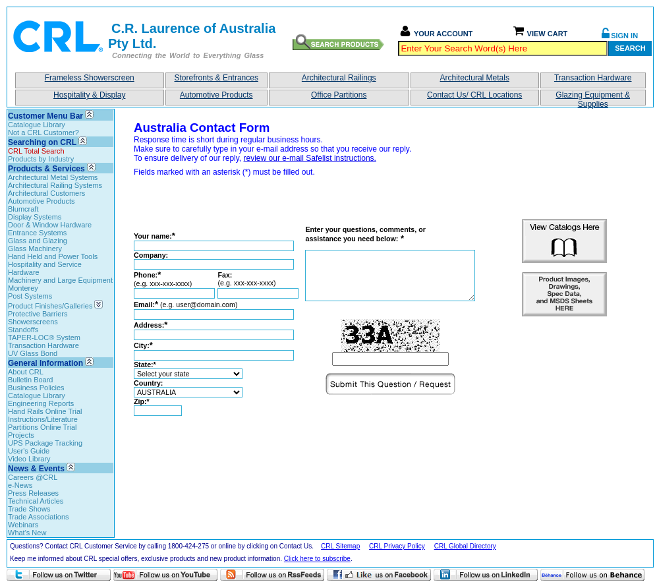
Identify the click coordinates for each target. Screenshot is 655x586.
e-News (20, 485)
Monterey (23, 288)
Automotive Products (216, 95)
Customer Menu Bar (45, 116)
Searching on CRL (42, 142)
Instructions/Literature (43, 419)
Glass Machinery (35, 248)
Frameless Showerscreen (89, 77)
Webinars (23, 525)
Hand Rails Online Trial (45, 411)
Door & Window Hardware (50, 225)
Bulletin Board (30, 380)
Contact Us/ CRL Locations (474, 95)
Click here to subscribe (317, 558)
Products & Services (46, 168)
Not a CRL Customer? (43, 132)
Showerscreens (33, 322)
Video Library (29, 459)
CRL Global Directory (465, 546)
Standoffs (23, 330)
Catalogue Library (36, 125)
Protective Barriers (37, 314)
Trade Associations (38, 517)
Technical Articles (35, 501)
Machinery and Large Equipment (60, 280)
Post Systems (30, 296)
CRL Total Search (36, 151)
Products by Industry (41, 159)
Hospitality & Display (89, 95)
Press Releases (33, 493)
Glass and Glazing (37, 241)
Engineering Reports (41, 403)
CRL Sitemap (340, 546)
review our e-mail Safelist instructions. (310, 158)
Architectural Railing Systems (55, 185)
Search (630, 48)
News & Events (36, 468)
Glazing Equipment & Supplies (592, 97)
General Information (45, 363)
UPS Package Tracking (45, 443)
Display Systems (34, 217)
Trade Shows (29, 509)
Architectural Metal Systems (53, 177)
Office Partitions (338, 95)
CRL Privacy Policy (397, 546)
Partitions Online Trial (42, 427)
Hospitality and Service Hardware (45, 268)
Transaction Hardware (593, 77)
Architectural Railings (339, 77)
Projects (21, 435)
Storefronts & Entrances (216, 77)
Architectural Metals (474, 77)
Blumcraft (23, 209)
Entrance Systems (37, 233)
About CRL (25, 372)
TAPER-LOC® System (44, 337)
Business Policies (36, 388)
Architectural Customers (46, 193)
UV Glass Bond (32, 353)
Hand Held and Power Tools (53, 256)
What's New (27, 533)
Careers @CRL (32, 477)
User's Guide (28, 451)
